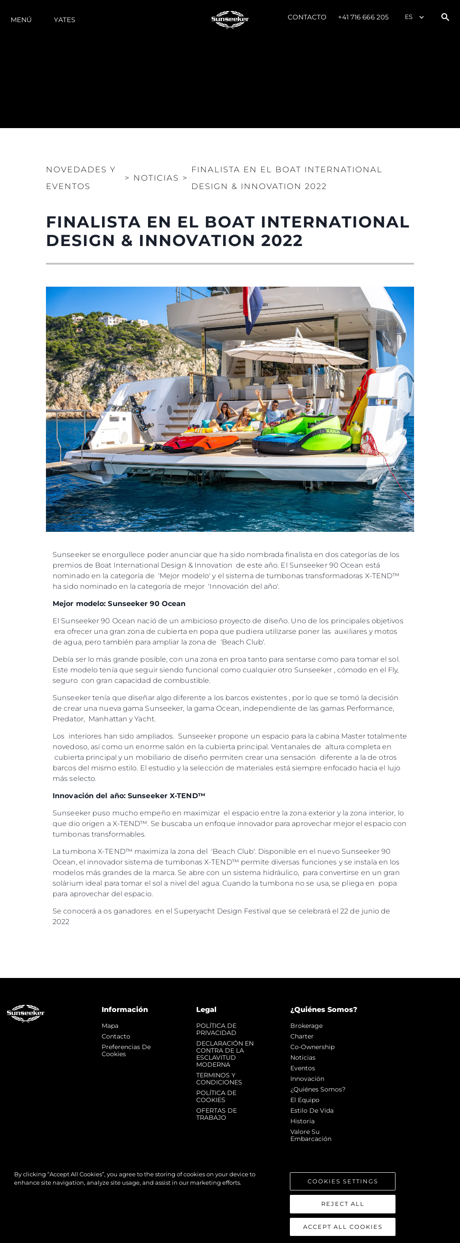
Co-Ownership (312, 1047)
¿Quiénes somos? (318, 1089)
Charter (302, 1036)
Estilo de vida (312, 1110)
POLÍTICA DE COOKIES (216, 1096)
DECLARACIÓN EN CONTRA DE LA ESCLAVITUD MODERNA (225, 1054)
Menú (21, 19)
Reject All (343, 1214)
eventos (302, 1068)
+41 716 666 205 (363, 17)
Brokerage (306, 1026)
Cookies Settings (343, 1191)
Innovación (307, 1079)
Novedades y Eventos (81, 178)
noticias (303, 1057)
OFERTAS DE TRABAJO (216, 1114)
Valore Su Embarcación (310, 1135)
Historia (302, 1121)
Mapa (110, 1026)
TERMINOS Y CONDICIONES (219, 1078)
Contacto (307, 17)
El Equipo (304, 1100)
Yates (64, 19)
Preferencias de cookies (126, 1050)
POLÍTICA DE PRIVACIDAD (216, 1029)
